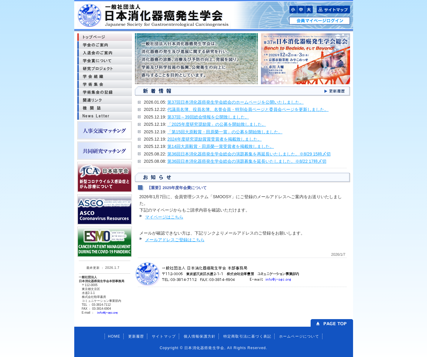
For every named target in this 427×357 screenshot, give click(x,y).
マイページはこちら (164, 217)
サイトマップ (164, 336)
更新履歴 (136, 336)
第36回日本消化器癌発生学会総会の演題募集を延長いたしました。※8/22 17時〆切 (246, 161)
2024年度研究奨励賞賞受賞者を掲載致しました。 (214, 139)
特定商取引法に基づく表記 (247, 336)
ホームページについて (299, 336)
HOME (114, 336)
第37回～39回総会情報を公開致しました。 (208, 117)
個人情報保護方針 (200, 336)
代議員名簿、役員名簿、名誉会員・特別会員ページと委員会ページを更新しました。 (248, 109)
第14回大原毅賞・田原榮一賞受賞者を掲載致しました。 (220, 146)
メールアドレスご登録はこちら (175, 239)
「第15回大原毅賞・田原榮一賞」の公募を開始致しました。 (224, 131)
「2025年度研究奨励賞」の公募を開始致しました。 (216, 124)
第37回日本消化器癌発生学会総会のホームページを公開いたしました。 (235, 102)
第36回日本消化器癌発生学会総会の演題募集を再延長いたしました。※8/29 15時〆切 (248, 154)
